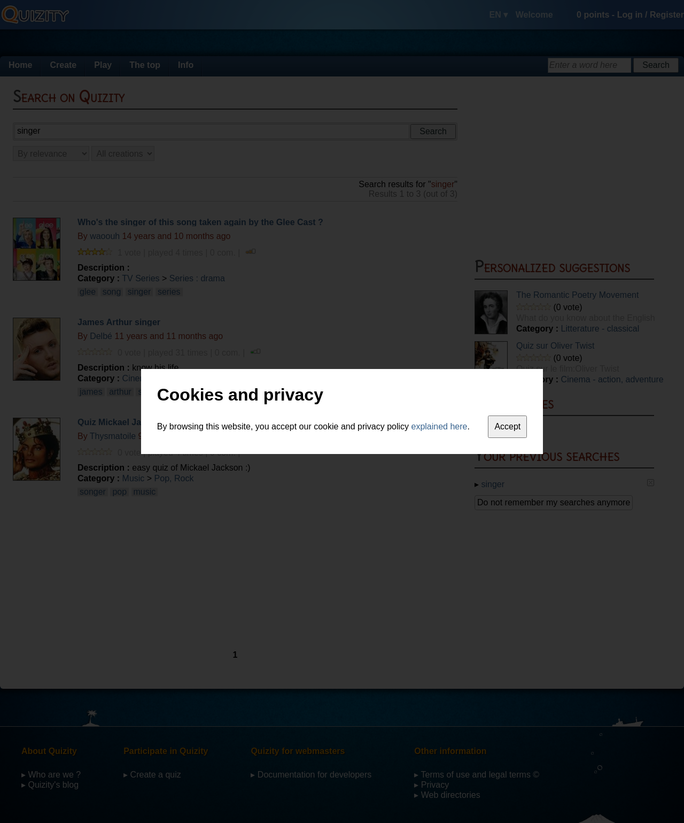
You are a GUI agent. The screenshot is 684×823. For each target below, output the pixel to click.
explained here (439, 426)
